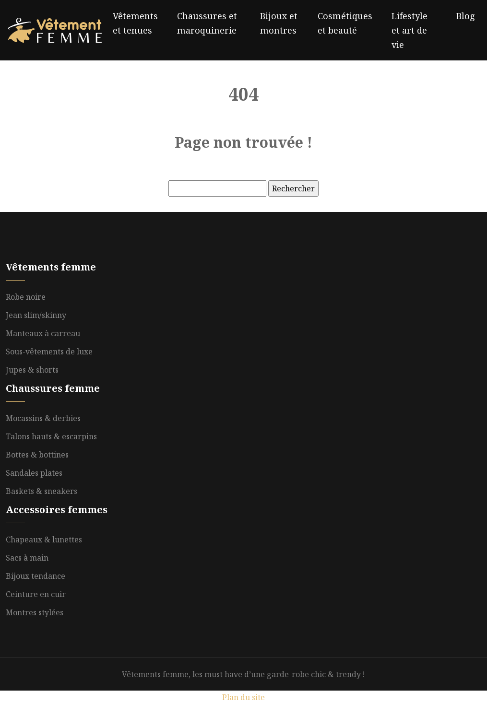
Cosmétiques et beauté (345, 23)
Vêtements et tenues (135, 23)
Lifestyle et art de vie (410, 30)
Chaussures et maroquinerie (207, 23)
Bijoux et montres (278, 23)
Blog (465, 16)
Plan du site (243, 697)
